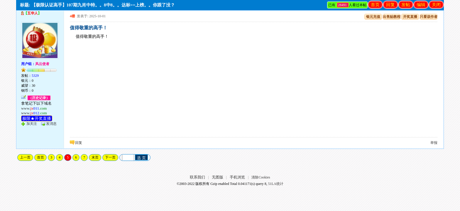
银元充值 (373, 17)
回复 (390, 4)
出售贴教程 (391, 17)
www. (34, 108)
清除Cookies (260, 177)
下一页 (110, 157)
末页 (95, 157)
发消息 (51, 124)
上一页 (25, 157)
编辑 (421, 4)
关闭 (436, 4)
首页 (375, 4)
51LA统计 (275, 184)
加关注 (31, 124)
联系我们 (197, 177)
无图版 (217, 177)
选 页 (141, 158)
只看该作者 (428, 17)
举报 (433, 143)
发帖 (405, 4)
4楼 (72, 16)
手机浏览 (237, 177)
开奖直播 (410, 17)
